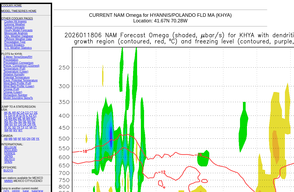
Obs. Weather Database (18, 36)
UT (27, 127)
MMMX (8, 180)
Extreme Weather (14, 24)
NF (19, 138)
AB (6, 138)
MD (15, 118)
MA (10, 118)
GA (10, 115)
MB (11, 138)
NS (24, 138)
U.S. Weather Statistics (18, 47)
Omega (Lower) (12, 92)
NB (15, 138)
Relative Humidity (13, 74)
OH (20, 124)
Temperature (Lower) (15, 71)
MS (6, 121)
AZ (18, 112)
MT (11, 121)
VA (31, 127)
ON (28, 138)
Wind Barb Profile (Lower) (18, 86)
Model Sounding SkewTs (18, 98)
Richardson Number (15, 95)
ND (20, 121)
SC (9, 127)
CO (27, 112)
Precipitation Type (14, 42)
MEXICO (9, 159)
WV (15, 130)
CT (31, 112)
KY (35, 115)
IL (27, 115)
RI (5, 127)
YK (37, 138)
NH (29, 121)
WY (20, 130)
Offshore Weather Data (18, 39)
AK (6, 112)
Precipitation (10, 59)
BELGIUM (10, 147)
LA (5, 118)
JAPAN (8, 156)
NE (24, 121)
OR (30, 124)
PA (34, 124)
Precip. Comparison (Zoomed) (21, 65)
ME (20, 118)
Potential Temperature (16, 77)
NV (11, 124)
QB (33, 138)
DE (36, 112)
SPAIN (8, 162)
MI (23, 118)
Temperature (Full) (14, 68)
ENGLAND (10, 150)
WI (10, 130)
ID (20, 115)
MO (33, 118)
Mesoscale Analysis (16, 33)
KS (30, 115)
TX (22, 127)
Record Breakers (14, 44)
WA (6, 130)
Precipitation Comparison (18, 62)
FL (5, 115)
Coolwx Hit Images (15, 21)
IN (23, 115)
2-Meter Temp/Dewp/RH (17, 56)
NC (15, 121)
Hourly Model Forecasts (18, 30)
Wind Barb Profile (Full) (17, 83)
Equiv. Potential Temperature (20, 80)
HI (14, 115)
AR (14, 112)
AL (9, 112)
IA (17, 115)
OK (24, 124)
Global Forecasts (14, 27)
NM (6, 124)
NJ (33, 121)
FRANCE (9, 153)
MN (28, 118)
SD (14, 127)
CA (22, 112)
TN (18, 127)
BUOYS (8, 170)
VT (35, 127)
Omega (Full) (11, 89)
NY (15, 124)
